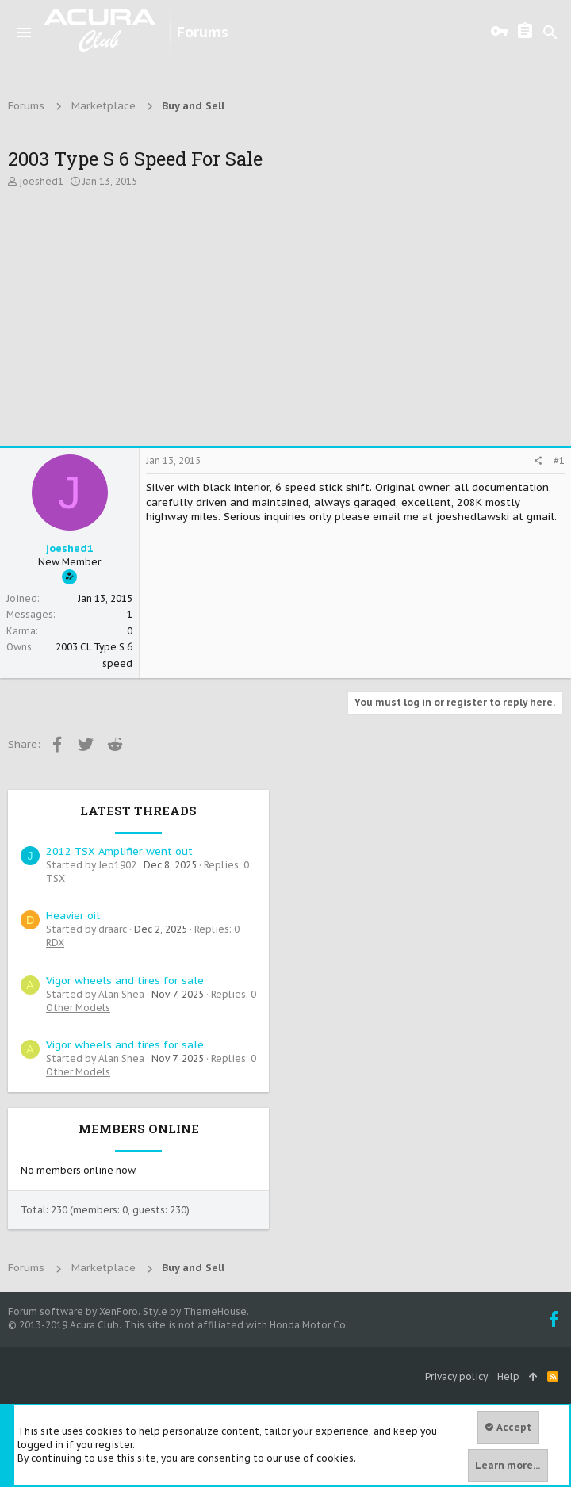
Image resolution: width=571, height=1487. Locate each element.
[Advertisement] (285, 320)
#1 (559, 460)
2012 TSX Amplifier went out (119, 851)
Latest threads (138, 810)
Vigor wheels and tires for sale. (126, 1045)
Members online (139, 1128)
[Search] (550, 32)
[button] (24, 32)
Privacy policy (456, 1376)
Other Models (78, 1008)
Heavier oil (73, 915)
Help (508, 1376)
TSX (55, 878)
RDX (55, 943)
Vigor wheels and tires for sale (125, 980)
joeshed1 (41, 181)
